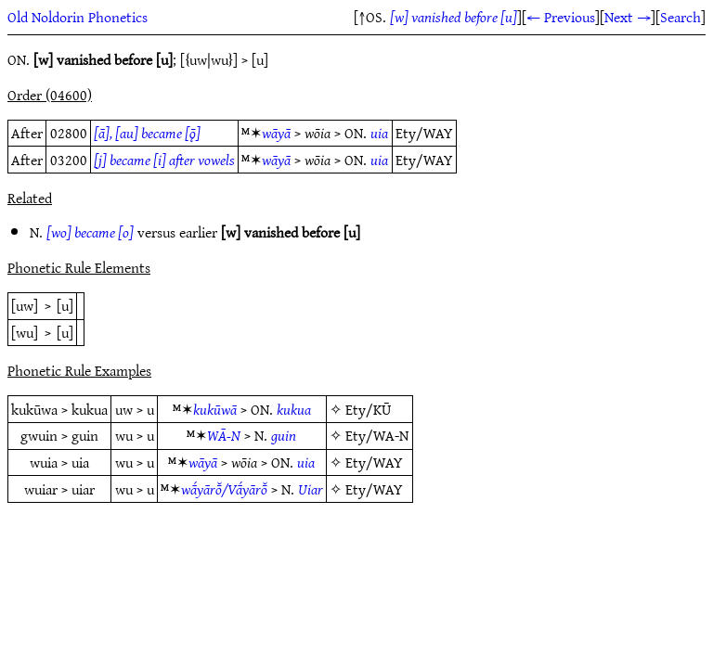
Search (680, 17)
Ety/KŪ (368, 409)
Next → (627, 17)
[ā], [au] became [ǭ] (147, 133)
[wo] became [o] (90, 232)
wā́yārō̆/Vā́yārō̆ (224, 489)
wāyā (276, 133)
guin (283, 435)
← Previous (560, 17)
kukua (294, 409)
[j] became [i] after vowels (164, 160)
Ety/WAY (374, 462)
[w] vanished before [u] (453, 17)
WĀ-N (223, 435)
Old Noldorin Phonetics (77, 17)
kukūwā (215, 409)
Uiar (310, 489)
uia (379, 133)
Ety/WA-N (376, 435)
